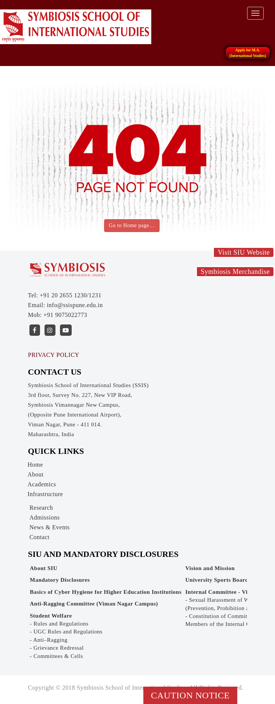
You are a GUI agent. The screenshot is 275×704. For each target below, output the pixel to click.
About (36, 474)
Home (35, 464)
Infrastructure (45, 494)
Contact (39, 537)
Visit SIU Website (244, 252)
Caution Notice (190, 695)
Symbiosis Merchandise (235, 271)
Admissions (44, 517)
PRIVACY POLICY (53, 355)
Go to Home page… (132, 225)
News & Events (49, 527)
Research (41, 507)
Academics (42, 484)
